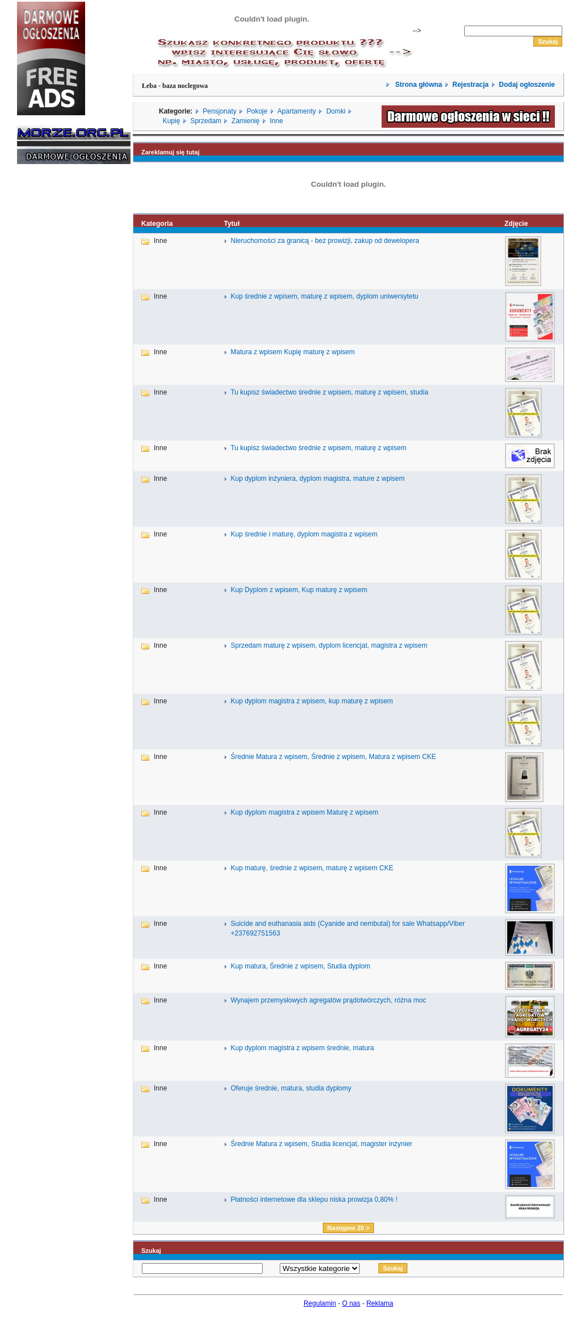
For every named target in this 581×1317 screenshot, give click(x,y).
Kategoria (156, 224)
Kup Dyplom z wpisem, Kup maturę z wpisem (298, 590)
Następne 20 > (348, 1227)
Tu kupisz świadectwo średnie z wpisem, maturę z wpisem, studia (329, 392)
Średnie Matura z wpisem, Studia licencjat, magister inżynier (321, 1144)
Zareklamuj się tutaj (170, 152)
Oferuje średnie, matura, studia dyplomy (290, 1088)
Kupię (171, 121)
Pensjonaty (219, 111)
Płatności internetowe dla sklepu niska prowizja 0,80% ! (313, 1199)
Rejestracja (470, 85)
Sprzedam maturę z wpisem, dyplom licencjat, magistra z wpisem (328, 645)
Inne (276, 121)
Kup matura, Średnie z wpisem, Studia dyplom (300, 966)
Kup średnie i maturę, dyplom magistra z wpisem (303, 534)
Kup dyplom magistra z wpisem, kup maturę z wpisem (311, 701)
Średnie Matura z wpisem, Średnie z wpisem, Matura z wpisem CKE (333, 757)
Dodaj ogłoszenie (527, 85)
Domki (336, 111)
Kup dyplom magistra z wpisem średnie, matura (302, 1048)
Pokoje (257, 111)
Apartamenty (296, 111)
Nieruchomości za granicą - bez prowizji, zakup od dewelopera (324, 241)
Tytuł (231, 224)
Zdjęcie (516, 224)
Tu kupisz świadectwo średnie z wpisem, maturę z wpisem (318, 448)
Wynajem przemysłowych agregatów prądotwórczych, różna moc (328, 1000)
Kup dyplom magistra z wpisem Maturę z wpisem (304, 812)
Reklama (380, 1303)
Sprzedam (205, 121)
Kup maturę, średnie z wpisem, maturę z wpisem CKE (311, 868)
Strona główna (417, 85)
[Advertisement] (51, 345)
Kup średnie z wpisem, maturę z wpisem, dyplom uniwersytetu (324, 296)
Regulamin (320, 1303)
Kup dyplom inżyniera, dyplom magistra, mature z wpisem (317, 479)
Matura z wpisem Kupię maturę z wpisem (292, 352)
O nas (351, 1303)
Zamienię (245, 121)
